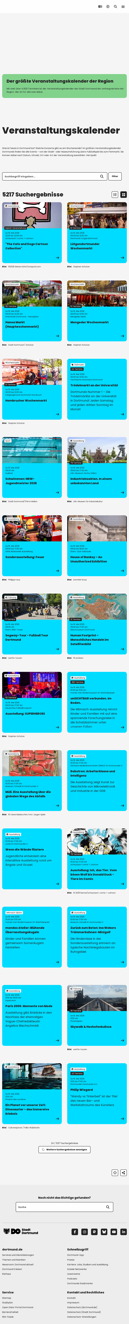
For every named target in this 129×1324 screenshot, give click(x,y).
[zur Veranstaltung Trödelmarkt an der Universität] (97, 389)
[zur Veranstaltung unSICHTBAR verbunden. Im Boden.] (97, 702)
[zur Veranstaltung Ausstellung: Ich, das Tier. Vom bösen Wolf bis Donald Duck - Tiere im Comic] (97, 858)
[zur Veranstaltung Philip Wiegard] (97, 1093)
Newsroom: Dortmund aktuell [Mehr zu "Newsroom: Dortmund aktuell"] (17, 1264)
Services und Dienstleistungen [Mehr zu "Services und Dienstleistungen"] (18, 1255)
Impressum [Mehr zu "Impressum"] (73, 1302)
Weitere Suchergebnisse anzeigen (64, 1149)
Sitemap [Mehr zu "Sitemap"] (6, 1298)
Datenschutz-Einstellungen (81, 1317)
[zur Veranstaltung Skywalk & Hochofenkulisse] (97, 1015)
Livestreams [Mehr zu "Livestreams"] (73, 1273)
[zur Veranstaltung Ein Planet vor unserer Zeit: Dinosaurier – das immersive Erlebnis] (32, 1093)
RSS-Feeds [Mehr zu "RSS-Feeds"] (8, 1316)
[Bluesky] (104, 1232)
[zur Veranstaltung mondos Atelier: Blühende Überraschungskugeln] (32, 937)
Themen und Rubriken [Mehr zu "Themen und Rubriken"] (13, 1259)
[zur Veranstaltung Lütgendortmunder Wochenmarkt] (97, 232)
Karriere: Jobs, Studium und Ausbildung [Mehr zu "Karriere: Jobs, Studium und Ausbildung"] (87, 1264)
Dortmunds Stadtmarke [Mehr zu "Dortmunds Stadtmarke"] (80, 1283)
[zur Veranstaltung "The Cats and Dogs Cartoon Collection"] (32, 232)
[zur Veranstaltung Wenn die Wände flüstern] (32, 858)
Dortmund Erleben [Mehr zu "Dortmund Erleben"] (12, 1269)
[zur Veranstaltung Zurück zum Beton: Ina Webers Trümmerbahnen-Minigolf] (97, 937)
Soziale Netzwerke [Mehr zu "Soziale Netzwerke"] (77, 1269)
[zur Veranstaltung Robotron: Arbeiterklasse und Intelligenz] (97, 780)
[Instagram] (84, 1232)
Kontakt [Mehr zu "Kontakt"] (71, 1298)
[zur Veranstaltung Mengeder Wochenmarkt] (97, 310)
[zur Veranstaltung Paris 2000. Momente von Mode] (32, 1015)
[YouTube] (114, 1232)
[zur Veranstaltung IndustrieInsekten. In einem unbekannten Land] (97, 467)
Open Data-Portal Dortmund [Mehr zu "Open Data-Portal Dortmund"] (17, 1307)
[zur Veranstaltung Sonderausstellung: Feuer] (32, 545)
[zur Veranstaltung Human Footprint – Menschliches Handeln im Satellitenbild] (97, 624)
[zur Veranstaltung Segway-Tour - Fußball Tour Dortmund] (32, 624)
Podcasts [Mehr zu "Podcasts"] (72, 1278)
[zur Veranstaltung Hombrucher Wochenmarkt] (32, 389)
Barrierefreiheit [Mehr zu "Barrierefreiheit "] (10, 1312)
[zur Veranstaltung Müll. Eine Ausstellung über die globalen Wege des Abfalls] (32, 780)
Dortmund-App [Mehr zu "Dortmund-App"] (75, 1255)
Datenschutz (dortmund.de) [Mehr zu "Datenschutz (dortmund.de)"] (82, 1307)
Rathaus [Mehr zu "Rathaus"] (6, 1273)
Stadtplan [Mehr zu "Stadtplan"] (7, 1302)
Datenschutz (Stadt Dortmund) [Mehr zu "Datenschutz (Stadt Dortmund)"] (84, 1312)
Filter (115, 176)
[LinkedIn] (123, 1232)
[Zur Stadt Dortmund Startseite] (20, 6)
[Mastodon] (94, 1232)
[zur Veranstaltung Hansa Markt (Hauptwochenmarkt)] (32, 310)
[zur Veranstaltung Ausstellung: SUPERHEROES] (32, 702)
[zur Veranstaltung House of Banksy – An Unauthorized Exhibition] (97, 545)
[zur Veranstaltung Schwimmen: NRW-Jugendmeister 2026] (32, 467)
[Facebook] (75, 1232)
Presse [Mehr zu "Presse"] (70, 1259)
